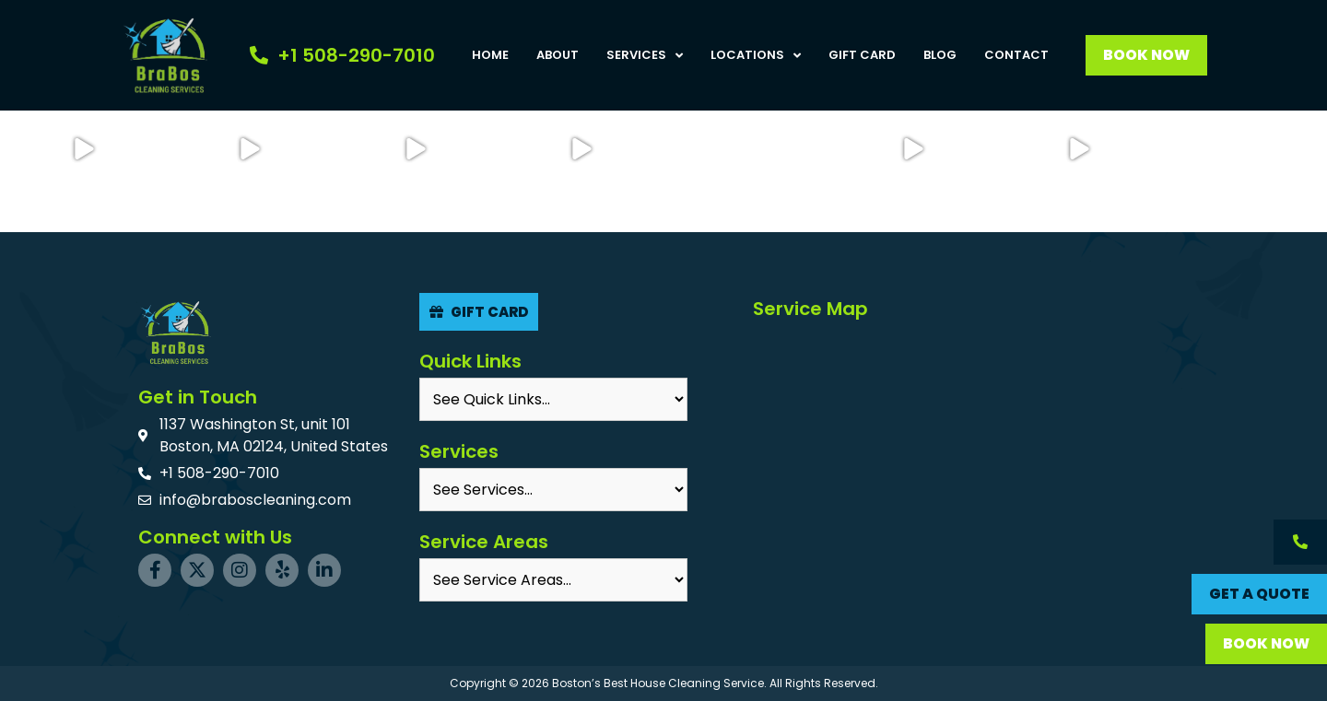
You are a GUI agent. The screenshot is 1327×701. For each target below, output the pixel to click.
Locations (755, 55)
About (557, 55)
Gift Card (862, 55)
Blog (940, 55)
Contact (1016, 55)
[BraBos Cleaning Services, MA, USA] (968, 463)
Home (490, 55)
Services (644, 55)
